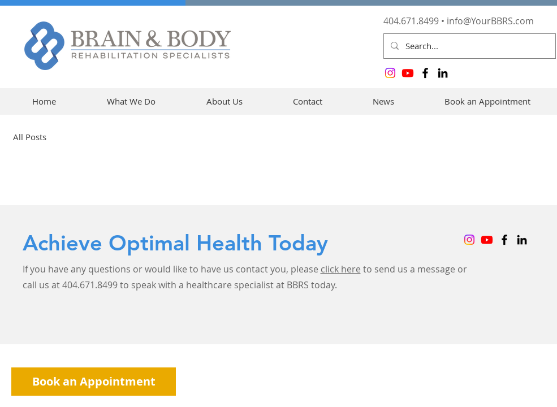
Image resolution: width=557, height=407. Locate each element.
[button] (131, 101)
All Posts (29, 136)
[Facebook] (425, 73)
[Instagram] (390, 73)
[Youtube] (407, 73)
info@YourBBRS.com (490, 21)
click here (341, 269)
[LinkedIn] (443, 73)
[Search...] (468, 46)
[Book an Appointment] (93, 381)
